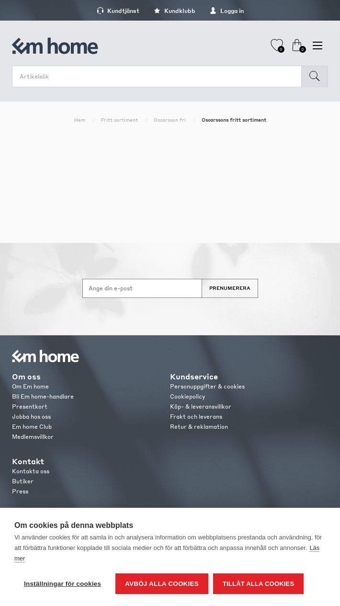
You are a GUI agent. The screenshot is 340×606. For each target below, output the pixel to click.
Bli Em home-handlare (43, 396)
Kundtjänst (118, 10)
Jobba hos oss (31, 416)
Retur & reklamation (199, 426)
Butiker (23, 481)
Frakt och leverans (196, 416)
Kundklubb (174, 10)
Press (20, 491)
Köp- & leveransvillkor (200, 406)
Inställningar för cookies (62, 583)
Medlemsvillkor (33, 436)
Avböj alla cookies (162, 583)
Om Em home (30, 386)
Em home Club (32, 426)
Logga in (227, 10)
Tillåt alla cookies (258, 583)
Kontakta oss (30, 471)
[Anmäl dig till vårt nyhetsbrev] (142, 288)
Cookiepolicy (187, 396)
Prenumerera (229, 288)
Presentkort (29, 406)
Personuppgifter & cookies (207, 386)
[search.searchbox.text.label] (159, 76)
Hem (79, 120)
